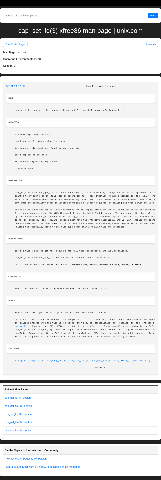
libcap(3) (20, 360)
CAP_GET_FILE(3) (15, 86)
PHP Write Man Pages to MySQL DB (26, 458)
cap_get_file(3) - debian (18, 406)
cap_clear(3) (37, 360)
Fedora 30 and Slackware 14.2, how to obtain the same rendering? (43, 466)
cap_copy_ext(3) (56, 360)
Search (153, 15)
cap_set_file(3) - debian (18, 414)
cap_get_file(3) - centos (18, 422)
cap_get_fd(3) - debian (18, 397)
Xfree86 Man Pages (15, 44)
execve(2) (20, 326)
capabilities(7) (140, 360)
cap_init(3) (121, 360)
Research (151, 44)
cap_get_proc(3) (102, 360)
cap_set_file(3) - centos (18, 430)
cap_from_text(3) (79, 360)
